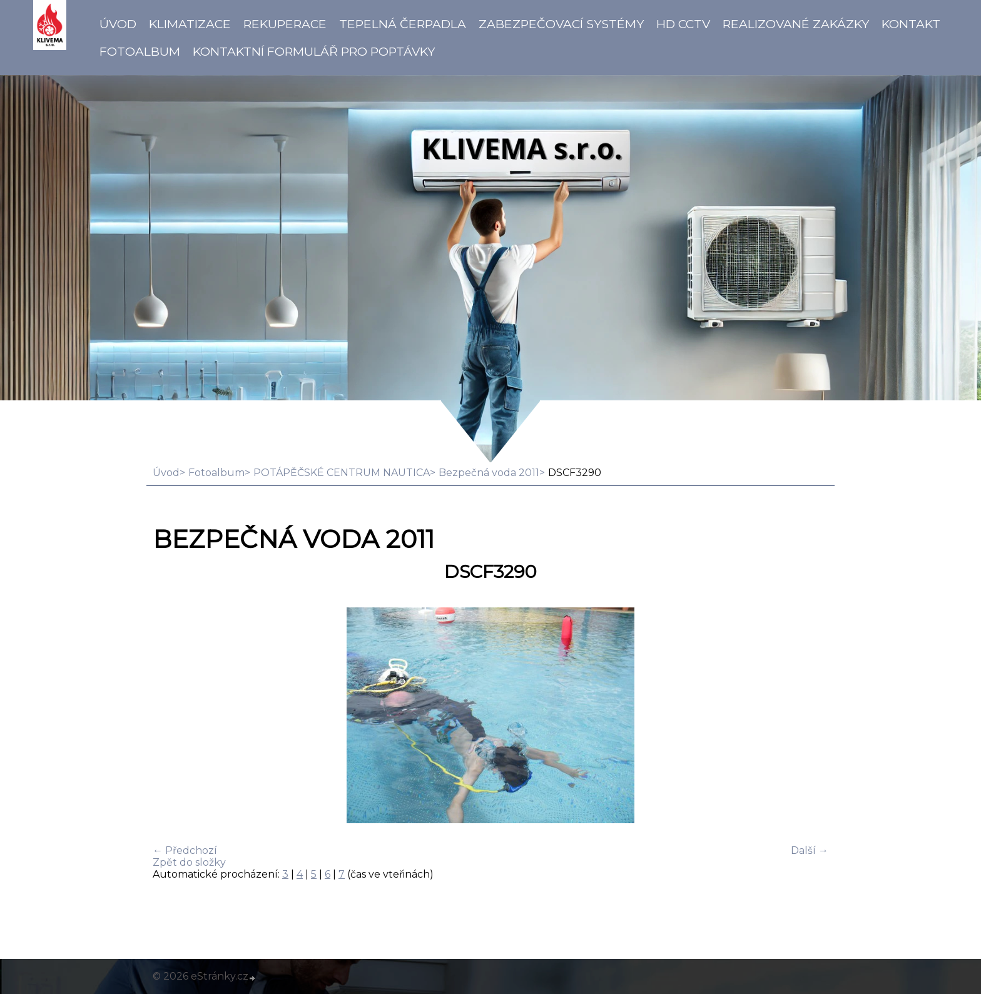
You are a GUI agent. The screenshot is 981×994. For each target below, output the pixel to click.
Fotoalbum (139, 51)
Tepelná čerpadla (402, 23)
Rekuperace (285, 23)
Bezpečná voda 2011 (489, 473)
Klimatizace (190, 23)
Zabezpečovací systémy (561, 23)
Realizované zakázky (796, 23)
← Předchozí (185, 850)
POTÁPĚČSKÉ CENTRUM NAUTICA (341, 473)
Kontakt (911, 23)
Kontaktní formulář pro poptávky (314, 51)
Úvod (117, 23)
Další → (809, 850)
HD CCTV (683, 23)
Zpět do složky (189, 862)
